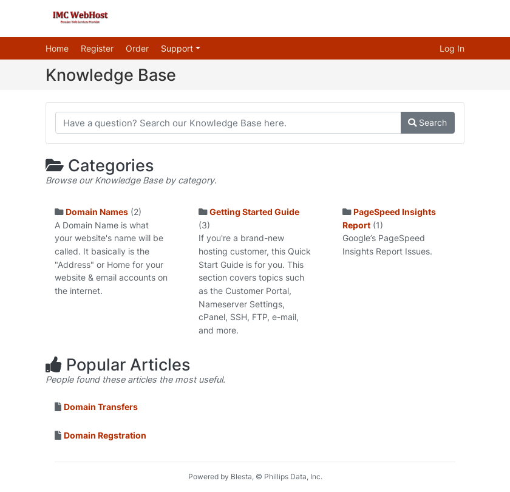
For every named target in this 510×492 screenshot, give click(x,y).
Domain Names (97, 212)
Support (178, 48)
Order (137, 48)
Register (97, 48)
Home (57, 48)
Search (427, 122)
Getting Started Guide (254, 212)
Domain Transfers (101, 406)
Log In (452, 48)
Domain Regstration (105, 435)
